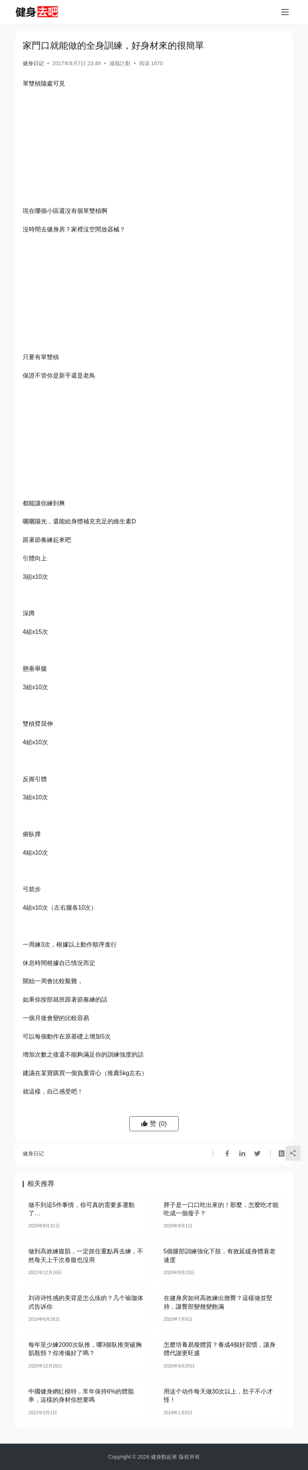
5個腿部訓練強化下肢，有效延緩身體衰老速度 (220, 1255)
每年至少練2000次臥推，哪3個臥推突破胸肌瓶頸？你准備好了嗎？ (85, 1349)
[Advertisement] (154, 149)
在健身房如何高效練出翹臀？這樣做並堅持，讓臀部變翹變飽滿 (218, 1302)
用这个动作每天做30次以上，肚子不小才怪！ (218, 1395)
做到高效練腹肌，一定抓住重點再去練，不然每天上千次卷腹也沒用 (85, 1255)
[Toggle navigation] (285, 12)
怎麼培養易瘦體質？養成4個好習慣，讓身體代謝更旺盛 (220, 1349)
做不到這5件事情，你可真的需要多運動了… (81, 1209)
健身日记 (33, 63)
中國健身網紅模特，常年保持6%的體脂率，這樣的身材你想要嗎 (81, 1395)
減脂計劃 (119, 63)
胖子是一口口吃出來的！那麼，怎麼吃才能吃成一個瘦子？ (221, 1209)
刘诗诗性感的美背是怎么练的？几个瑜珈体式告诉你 (85, 1302)
